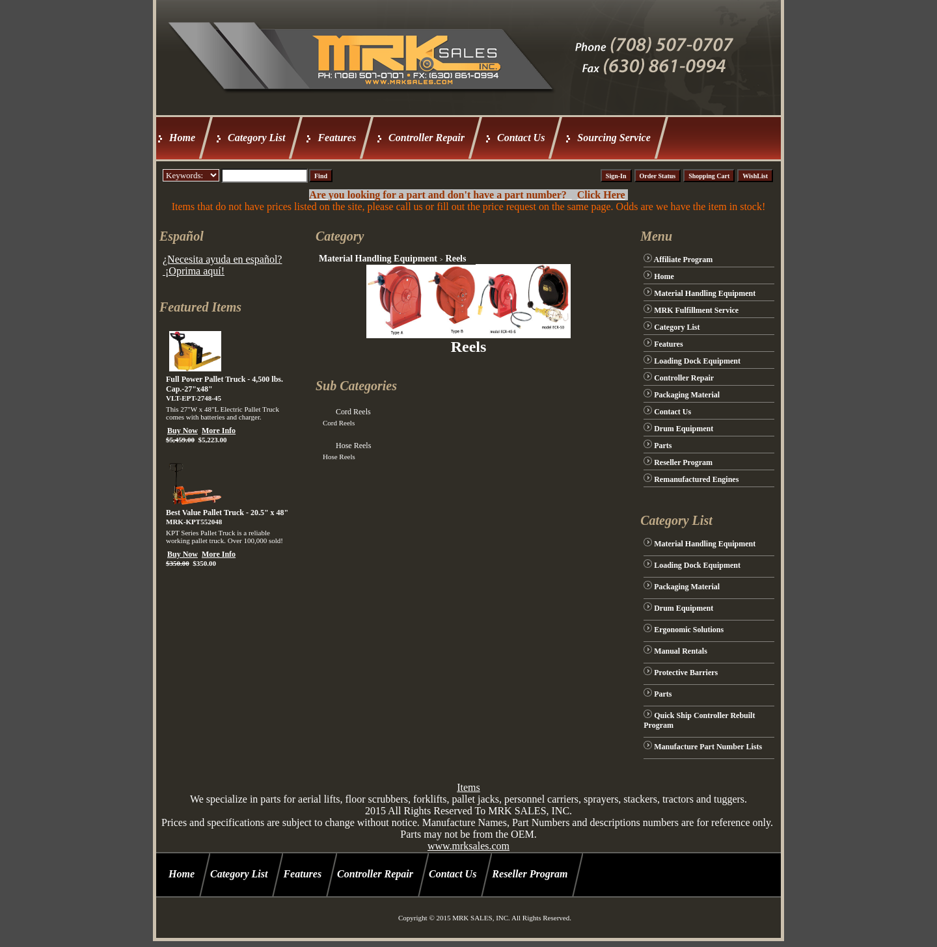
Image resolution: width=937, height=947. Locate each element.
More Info (219, 430)
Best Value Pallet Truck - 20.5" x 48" (227, 512)
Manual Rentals (680, 651)
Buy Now (182, 430)
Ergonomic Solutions (689, 629)
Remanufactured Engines (696, 479)
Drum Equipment (683, 428)
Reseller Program (683, 462)
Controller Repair (426, 137)
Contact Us (521, 137)
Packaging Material (687, 394)
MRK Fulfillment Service (696, 310)
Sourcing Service (613, 137)
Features (337, 137)
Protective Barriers (686, 672)
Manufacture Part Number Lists (708, 746)
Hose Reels (353, 445)
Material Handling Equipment (378, 258)
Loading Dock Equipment (697, 361)
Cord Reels (353, 411)
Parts (663, 445)
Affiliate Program (683, 259)
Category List (256, 137)
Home (182, 137)
